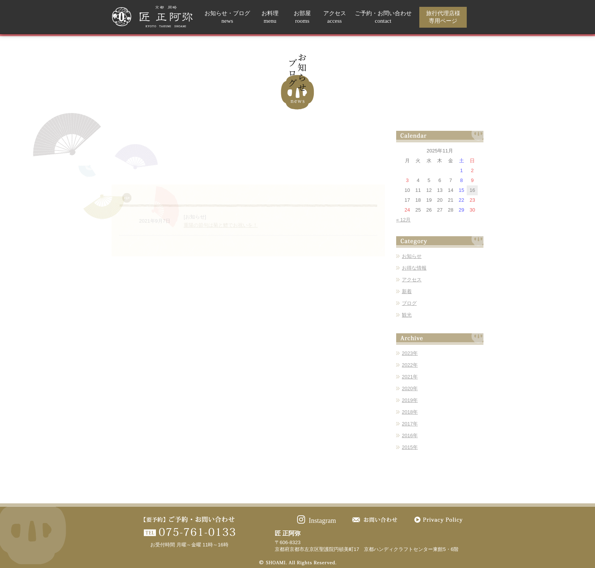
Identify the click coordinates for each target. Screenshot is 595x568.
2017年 (410, 424)
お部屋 (302, 17)
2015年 (410, 447)
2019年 (410, 400)
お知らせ (412, 256)
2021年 (410, 377)
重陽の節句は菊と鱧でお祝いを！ (221, 241)
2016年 (410, 435)
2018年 (410, 412)
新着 (407, 291)
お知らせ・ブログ (227, 17)
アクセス (334, 17)
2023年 (410, 353)
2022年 (410, 365)
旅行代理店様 (443, 17)
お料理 (270, 17)
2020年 (410, 388)
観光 (407, 315)
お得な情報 (414, 268)
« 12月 (403, 220)
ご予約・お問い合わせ (383, 17)
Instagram (316, 520)
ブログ (409, 303)
